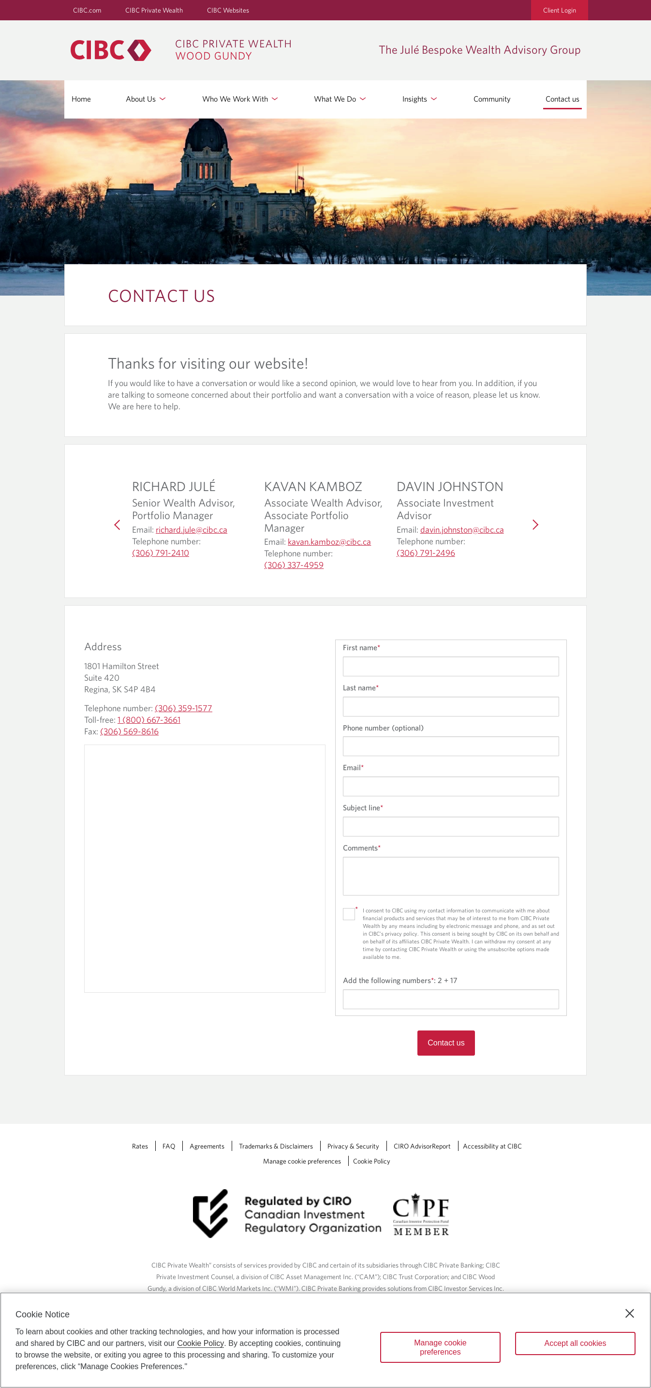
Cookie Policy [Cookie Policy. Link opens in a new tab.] (371, 1161)
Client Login (559, 10)
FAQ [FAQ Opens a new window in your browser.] (169, 1146)
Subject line (363, 807)
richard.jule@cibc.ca (191, 530)
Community (492, 98)
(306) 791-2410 (160, 553)
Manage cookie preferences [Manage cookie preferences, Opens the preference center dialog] (440, 1347)
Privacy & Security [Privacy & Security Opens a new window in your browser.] (353, 1146)
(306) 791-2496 (426, 553)
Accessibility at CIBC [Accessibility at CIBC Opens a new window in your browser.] (492, 1146)
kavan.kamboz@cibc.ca (329, 542)
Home (81, 98)
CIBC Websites (228, 10)
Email (353, 767)
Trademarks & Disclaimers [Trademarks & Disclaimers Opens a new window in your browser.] (276, 1146)
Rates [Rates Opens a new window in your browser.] (140, 1146)
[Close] (630, 1313)
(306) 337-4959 (294, 565)
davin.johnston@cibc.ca (462, 530)
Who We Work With (241, 98)
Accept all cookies (575, 1343)
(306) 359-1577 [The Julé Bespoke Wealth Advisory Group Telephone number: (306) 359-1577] (183, 708)
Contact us (562, 98)
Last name (361, 687)
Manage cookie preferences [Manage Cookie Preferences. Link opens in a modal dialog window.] (302, 1161)
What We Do (341, 98)
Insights (420, 98)
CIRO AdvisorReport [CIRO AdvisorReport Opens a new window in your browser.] (422, 1146)
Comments (362, 847)
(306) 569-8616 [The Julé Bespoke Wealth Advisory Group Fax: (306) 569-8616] (129, 731)
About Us (146, 98)
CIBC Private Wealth (154, 10)
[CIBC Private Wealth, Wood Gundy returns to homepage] (185, 50)
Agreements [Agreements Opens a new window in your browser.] (207, 1146)
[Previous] (117, 524)
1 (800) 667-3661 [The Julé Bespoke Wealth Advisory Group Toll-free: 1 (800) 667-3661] (149, 720)
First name (361, 647)
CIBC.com (87, 10)
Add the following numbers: (400, 980)
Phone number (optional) (383, 727)
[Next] (533, 524)
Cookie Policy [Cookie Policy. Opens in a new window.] (200, 1343)
